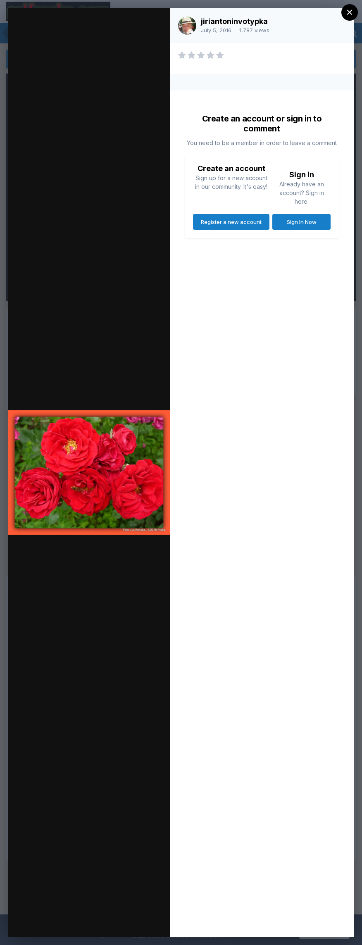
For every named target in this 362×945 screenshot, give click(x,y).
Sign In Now (302, 222)
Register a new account (231, 222)
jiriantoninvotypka (234, 21)
